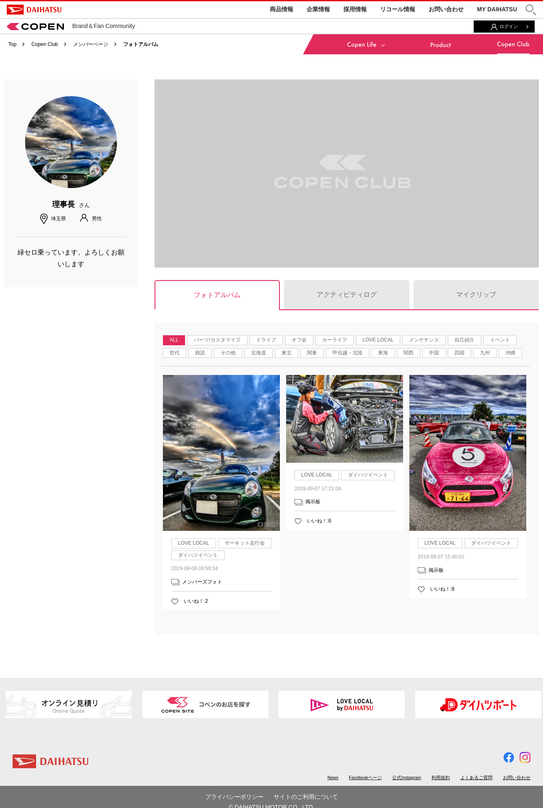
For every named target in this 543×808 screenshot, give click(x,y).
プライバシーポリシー (234, 796)
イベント (500, 340)
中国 (434, 353)
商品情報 (281, 9)
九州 (485, 353)
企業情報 (318, 9)
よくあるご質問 (476, 777)
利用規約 (440, 777)
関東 (312, 353)
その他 (228, 353)
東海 (383, 353)
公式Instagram (406, 777)
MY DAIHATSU (497, 9)
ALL (174, 340)
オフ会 (299, 340)
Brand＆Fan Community (71, 26)
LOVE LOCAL (378, 340)
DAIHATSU (34, 10)
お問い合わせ (446, 9)
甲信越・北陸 (347, 353)
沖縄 (510, 353)
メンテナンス (424, 340)
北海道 (258, 353)
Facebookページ (365, 777)
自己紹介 (464, 340)
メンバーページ (90, 44)
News (332, 777)
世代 (175, 353)
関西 (408, 353)
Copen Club (44, 44)
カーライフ (334, 340)
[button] (530, 9)
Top (12, 44)
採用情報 (355, 9)
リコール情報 (397, 9)
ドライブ (266, 340)
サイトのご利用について (306, 796)
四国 (459, 353)
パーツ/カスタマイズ (217, 340)
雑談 (200, 353)
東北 (287, 353)
